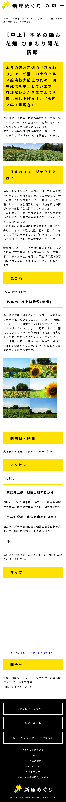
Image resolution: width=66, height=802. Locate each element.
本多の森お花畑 (39, 652)
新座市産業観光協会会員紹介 (33, 777)
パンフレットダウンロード (32, 709)
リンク (33, 755)
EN (54, 5)
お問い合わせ (33, 766)
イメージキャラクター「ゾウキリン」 (33, 737)
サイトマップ (33, 771)
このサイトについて (33, 749)
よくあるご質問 (33, 760)
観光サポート (33, 723)
